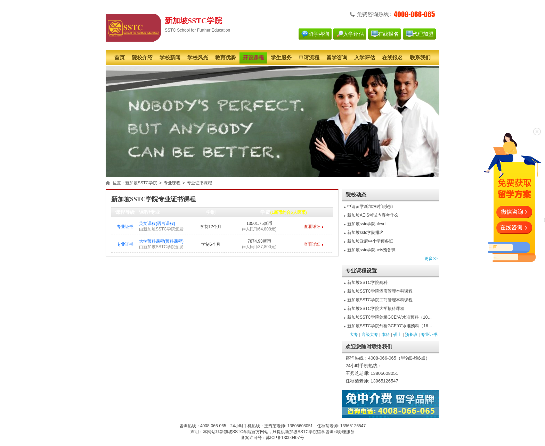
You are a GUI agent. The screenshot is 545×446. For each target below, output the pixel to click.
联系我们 (420, 57)
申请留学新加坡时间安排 (370, 206)
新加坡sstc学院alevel (367, 223)
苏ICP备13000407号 (285, 437)
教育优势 (225, 57)
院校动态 (355, 194)
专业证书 (125, 226)
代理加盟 (423, 34)
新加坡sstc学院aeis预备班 (371, 249)
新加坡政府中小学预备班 (370, 241)
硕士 (397, 334)
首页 (119, 57)
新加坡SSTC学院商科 (367, 282)
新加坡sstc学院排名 (365, 232)
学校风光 (197, 57)
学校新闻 (170, 57)
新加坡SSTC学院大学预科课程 (375, 308)
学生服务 (281, 57)
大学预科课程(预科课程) (161, 241)
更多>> (431, 258)
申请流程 (309, 57)
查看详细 (312, 226)
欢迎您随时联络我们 (368, 347)
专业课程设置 (361, 271)
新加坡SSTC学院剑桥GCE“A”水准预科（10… (389, 317)
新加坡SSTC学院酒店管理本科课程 (380, 291)
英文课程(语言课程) (157, 223)
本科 (386, 334)
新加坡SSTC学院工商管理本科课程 (380, 299)
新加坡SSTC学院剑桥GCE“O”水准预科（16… (389, 325)
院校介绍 (142, 57)
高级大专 (369, 334)
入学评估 (353, 34)
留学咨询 (318, 34)
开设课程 (253, 57)
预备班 (411, 334)
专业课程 (172, 182)
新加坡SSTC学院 (141, 182)
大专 (354, 334)
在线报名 (388, 34)
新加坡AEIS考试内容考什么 (372, 215)
